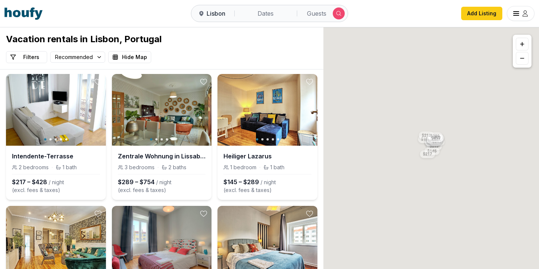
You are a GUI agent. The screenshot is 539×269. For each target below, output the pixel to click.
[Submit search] (339, 13)
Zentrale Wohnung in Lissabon (162, 156)
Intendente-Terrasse (42, 156)
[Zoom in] (522, 44)
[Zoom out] (522, 58)
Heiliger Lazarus (247, 156)
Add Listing (481, 13)
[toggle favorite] (98, 81)
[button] (427, 152)
